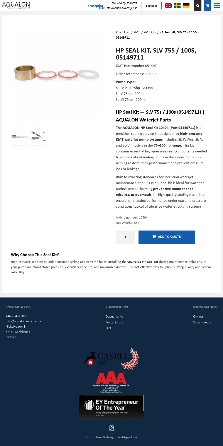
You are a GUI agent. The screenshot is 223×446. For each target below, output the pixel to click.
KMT (136, 32)
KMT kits (150, 32)
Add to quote (166, 236)
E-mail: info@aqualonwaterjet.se (117, 8)
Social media (202, 322)
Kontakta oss (114, 322)
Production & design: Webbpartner (111, 436)
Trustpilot (95, 5)
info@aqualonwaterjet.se (23, 321)
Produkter (123, 32)
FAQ (108, 328)
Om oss (198, 316)
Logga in (151, 5)
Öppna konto (114, 316)
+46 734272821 (16, 315)
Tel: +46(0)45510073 (124, 3)
